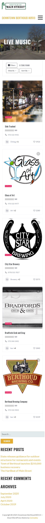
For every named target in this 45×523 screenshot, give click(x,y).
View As (11, 71)
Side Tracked (10, 126)
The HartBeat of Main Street (16, 470)
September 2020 (10, 493)
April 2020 (6, 500)
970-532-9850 (13, 410)
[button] (41, 17)
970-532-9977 (13, 204)
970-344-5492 (13, 341)
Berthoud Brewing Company (16, 401)
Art (9, 211)
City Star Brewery (12, 264)
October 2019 (8, 504)
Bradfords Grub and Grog (15, 332)
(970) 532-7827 (13, 272)
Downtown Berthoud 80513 (18, 18)
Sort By (24, 71)
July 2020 (6, 497)
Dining (10, 142)
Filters (11, 65)
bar (9, 348)
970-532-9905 (13, 135)
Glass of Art (10, 195)
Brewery (11, 279)
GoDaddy (34, 518)
